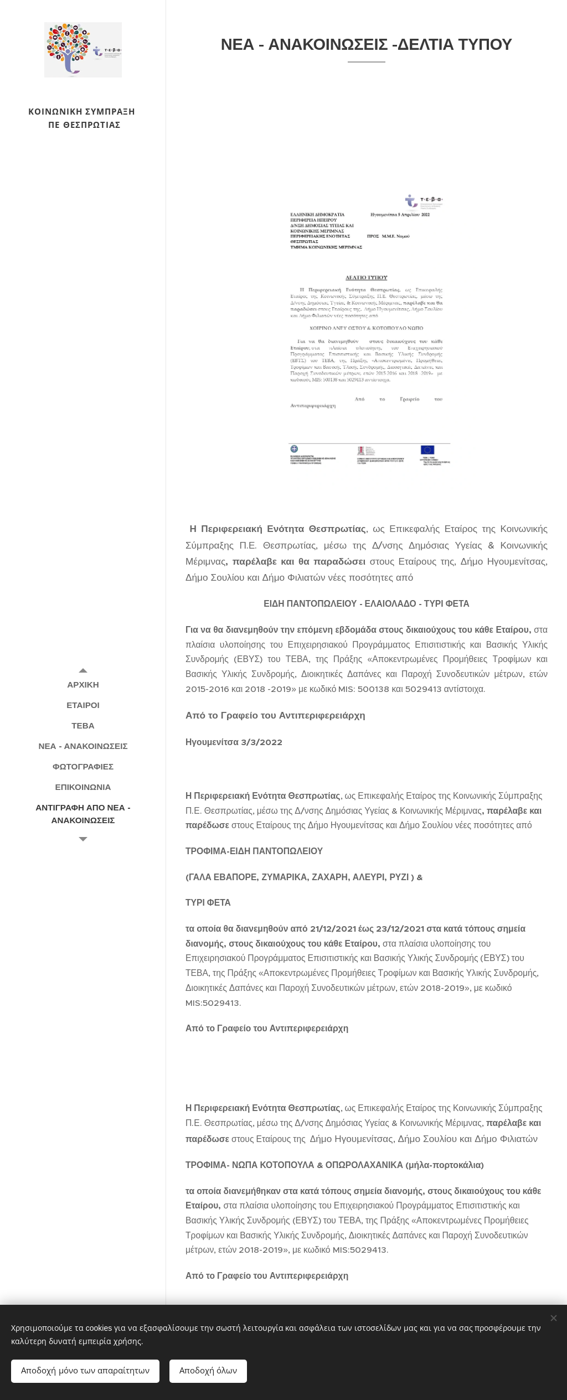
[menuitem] (83, 684)
